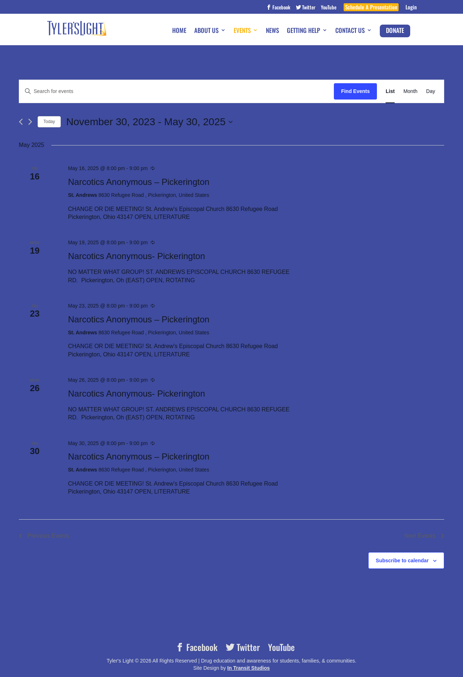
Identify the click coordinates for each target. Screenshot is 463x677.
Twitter (308, 8)
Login (411, 8)
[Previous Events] (21, 121)
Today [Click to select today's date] (49, 121)
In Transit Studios (248, 668)
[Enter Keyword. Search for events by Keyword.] (176, 91)
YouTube (328, 8)
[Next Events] (30, 121)
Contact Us (350, 31)
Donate (395, 30)
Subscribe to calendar (402, 560)
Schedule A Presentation (371, 8)
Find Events (355, 91)
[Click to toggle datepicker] (149, 122)
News (272, 31)
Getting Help (303, 31)
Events (242, 31)
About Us (206, 31)
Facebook (280, 8)
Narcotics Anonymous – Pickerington (138, 182)
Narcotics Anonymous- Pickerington (136, 256)
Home (179, 31)
